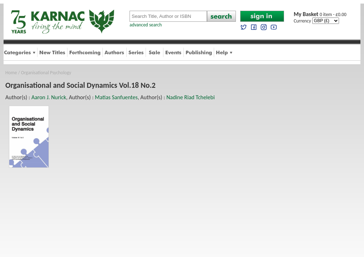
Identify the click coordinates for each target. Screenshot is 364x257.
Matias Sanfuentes (116, 97)
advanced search (146, 25)
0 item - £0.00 (320, 14)
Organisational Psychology (46, 73)
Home (11, 73)
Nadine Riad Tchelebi (190, 97)
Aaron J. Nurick (48, 97)
